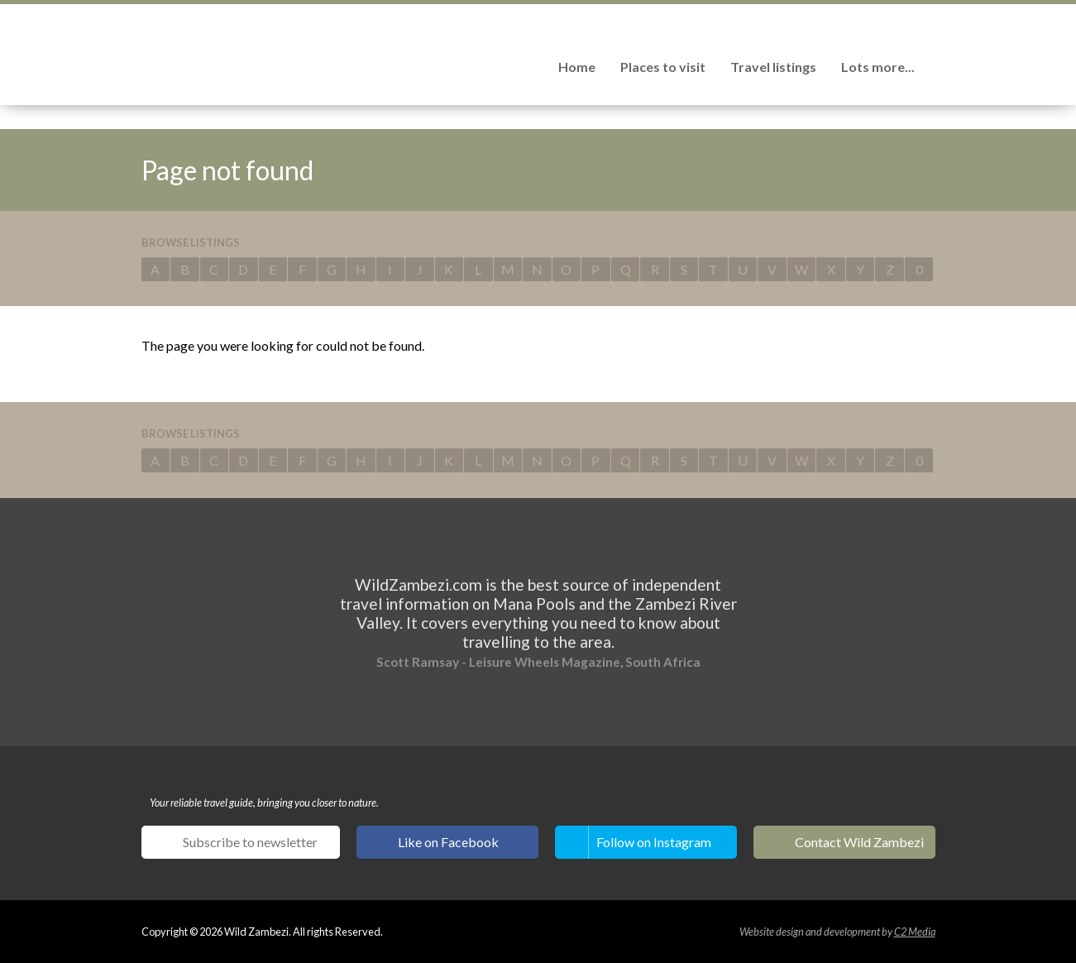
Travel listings (773, 66)
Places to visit (662, 66)
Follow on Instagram (653, 842)
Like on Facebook (448, 842)
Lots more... (878, 66)
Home (576, 66)
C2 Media (914, 931)
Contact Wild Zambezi (859, 842)
